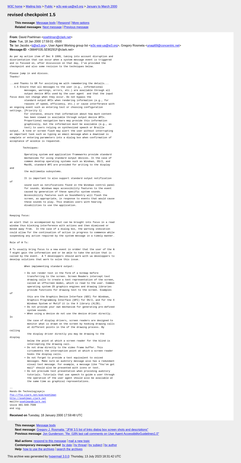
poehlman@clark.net (57, 37)
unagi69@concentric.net (163, 45)
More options (81, 22)
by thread (80, 445)
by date (67, 445)
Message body (46, 22)
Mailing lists (33, 6)
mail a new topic (79, 441)
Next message (52, 27)
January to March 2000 (102, 6)
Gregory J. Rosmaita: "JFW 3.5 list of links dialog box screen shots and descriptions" (92, 429)
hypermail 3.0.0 (59, 456)
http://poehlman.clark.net (28, 398)
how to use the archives (38, 449)
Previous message (76, 27)
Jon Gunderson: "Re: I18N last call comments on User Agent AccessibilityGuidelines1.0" (101, 433)
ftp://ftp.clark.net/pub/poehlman (33, 395)
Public (49, 6)
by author (110, 445)
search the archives (70, 449)
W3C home (14, 6)
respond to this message (50, 441)
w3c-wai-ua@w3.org (69, 6)
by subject (95, 445)
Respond (64, 22)
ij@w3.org (38, 45)
